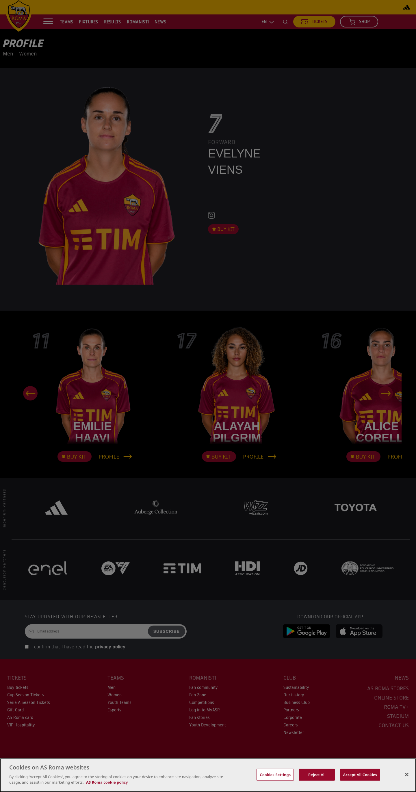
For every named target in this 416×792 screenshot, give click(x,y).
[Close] (406, 774)
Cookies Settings (275, 774)
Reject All (317, 774)
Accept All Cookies (360, 774)
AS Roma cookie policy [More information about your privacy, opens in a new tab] (107, 782)
